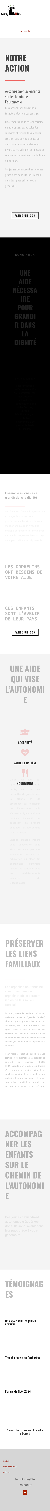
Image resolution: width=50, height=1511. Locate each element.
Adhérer (6, 1472)
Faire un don (25, 31)
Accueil (6, 1461)
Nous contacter (10, 1466)
